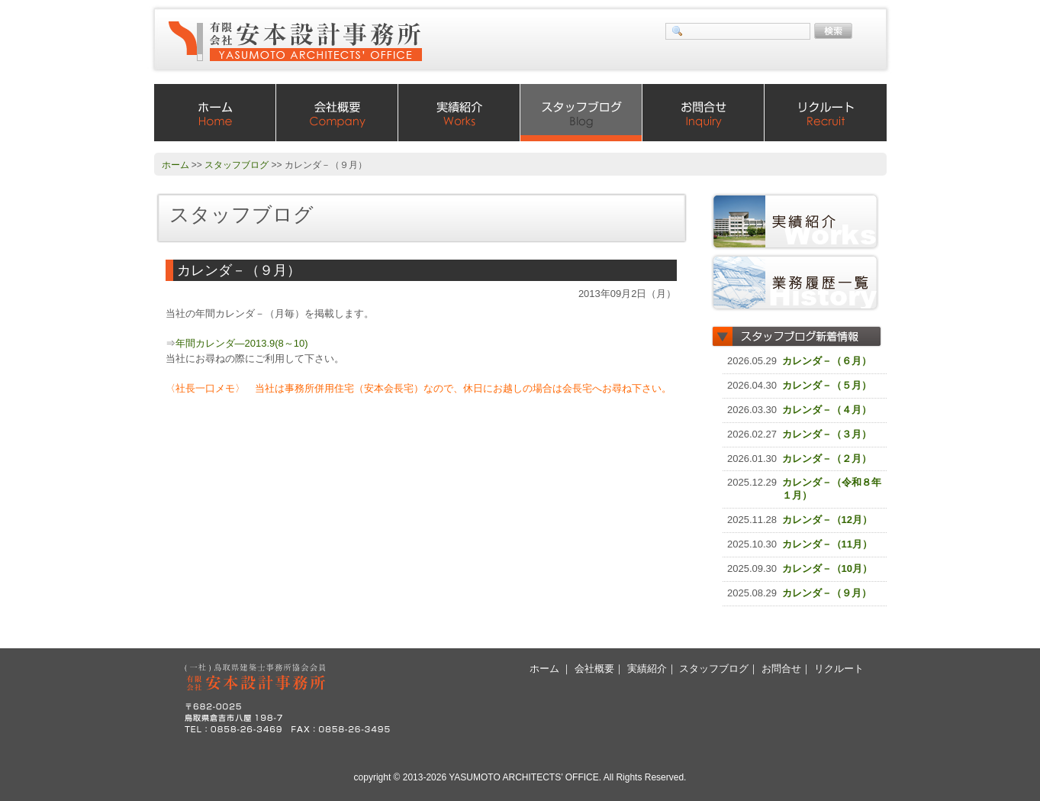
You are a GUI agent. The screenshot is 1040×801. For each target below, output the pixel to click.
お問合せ (703, 112)
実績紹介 (459, 112)
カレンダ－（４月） (826, 409)
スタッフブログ (581, 112)
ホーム (215, 112)
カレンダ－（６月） (826, 361)
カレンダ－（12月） (827, 519)
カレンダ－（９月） (826, 593)
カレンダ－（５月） (826, 385)
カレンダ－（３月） (826, 434)
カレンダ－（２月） (826, 458)
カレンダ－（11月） (827, 544)
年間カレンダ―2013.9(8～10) (241, 343)
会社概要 (337, 112)
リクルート (826, 112)
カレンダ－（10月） (827, 568)
